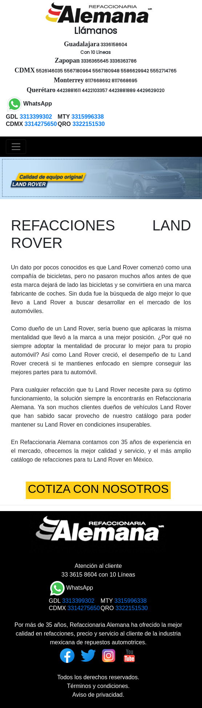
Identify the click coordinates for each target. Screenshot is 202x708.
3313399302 (78, 601)
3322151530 (132, 608)
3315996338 (130, 601)
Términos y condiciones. (98, 686)
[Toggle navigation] (16, 146)
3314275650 (84, 608)
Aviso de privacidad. (98, 695)
